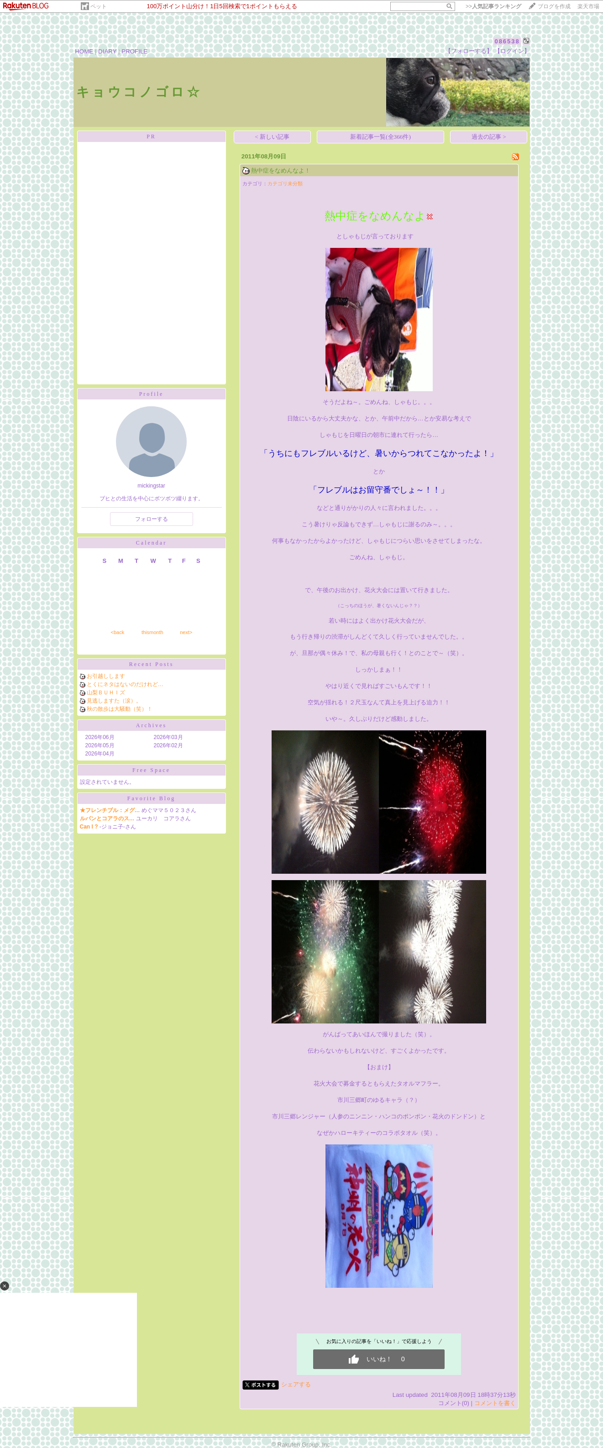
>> (493, 6)
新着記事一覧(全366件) (380, 136)
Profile (151, 394)
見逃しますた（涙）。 (114, 701)
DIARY (107, 51)
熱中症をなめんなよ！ (280, 170)
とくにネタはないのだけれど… (125, 684)
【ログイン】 (512, 50)
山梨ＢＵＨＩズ (106, 692)
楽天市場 (588, 6)
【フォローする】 (469, 50)
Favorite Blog (151, 798)
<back (118, 632)
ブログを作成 (554, 6)
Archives (151, 725)
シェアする (296, 1384)
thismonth (152, 632)
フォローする (151, 519)
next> (186, 632)
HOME (84, 51)
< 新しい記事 (272, 136)
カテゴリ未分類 (285, 183)
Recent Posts (151, 664)
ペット (98, 6)
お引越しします (106, 676)
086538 (506, 41)
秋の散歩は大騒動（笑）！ (119, 709)
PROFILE (134, 51)
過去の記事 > (489, 136)
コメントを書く (495, 1403)
